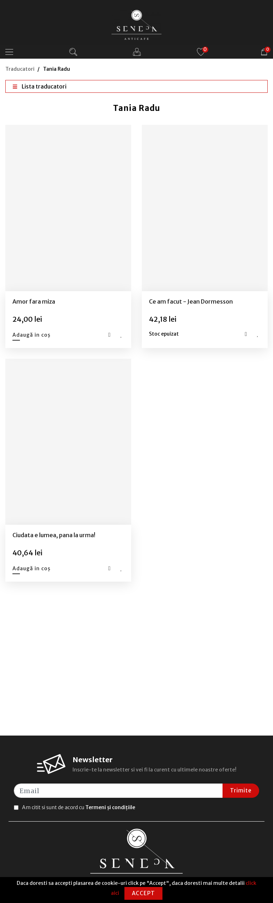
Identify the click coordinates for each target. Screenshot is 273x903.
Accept (143, 893)
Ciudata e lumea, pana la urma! (53, 535)
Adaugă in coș (31, 335)
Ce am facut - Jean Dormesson (191, 301)
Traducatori (19, 69)
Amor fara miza (33, 301)
